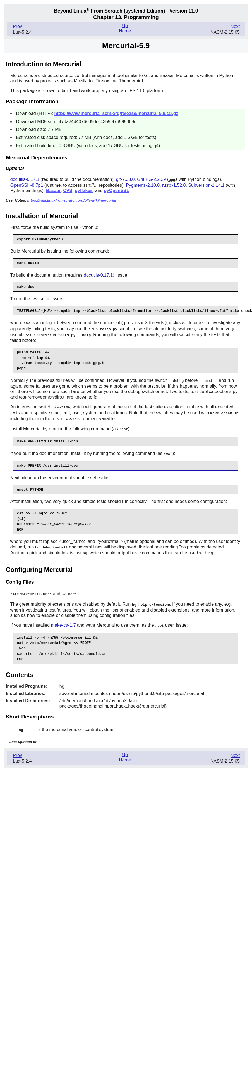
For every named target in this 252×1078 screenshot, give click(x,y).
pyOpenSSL (116, 190)
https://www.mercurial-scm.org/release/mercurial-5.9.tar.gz (116, 113)
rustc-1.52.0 (174, 185)
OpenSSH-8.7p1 (26, 185)
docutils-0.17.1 (24, 179)
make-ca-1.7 (63, 621)
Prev (17, 26)
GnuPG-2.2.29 (151, 179)
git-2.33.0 (125, 179)
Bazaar (53, 190)
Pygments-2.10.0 (143, 185)
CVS (67, 190)
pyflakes (84, 190)
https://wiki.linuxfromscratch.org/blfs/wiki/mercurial (71, 200)
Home (125, 30)
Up (125, 25)
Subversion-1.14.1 (206, 185)
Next (235, 26)
